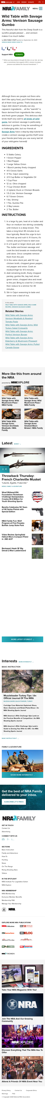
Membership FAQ (8, 913)
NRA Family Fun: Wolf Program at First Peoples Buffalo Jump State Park (13, 523)
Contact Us (6, 841)
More (16, 444)
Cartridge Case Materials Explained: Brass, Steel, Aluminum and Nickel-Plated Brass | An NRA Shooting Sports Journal (21, 708)
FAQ (13, 1107)
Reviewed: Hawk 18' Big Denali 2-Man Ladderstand (14, 549)
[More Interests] (32, 662)
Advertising (6, 845)
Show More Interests (27, 774)
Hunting (5, 873)
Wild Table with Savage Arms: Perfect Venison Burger (19, 333)
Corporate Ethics (31, 1104)
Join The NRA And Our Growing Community (17, 1033)
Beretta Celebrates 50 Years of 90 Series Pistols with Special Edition (14, 509)
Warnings (5, 1107)
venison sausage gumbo (21, 307)
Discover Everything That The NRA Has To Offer (22, 1064)
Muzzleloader (9, 701)
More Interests (25, 662)
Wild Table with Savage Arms (16, 305)
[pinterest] (14, 47)
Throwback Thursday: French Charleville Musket (21, 477)
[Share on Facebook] (4, 47)
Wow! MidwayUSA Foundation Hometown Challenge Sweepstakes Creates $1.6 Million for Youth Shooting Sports (13, 497)
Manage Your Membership (11, 917)
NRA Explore (6, 898)
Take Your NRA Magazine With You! (19, 1003)
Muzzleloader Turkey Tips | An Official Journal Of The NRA (20, 697)
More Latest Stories (27, 639)
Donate (31, 2)
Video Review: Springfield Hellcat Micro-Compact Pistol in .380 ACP (15, 537)
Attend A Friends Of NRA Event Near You (22, 1094)
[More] (19, 444)
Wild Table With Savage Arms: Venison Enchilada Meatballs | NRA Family (10, 426)
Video (14, 42)
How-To (19, 42)
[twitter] (9, 47)
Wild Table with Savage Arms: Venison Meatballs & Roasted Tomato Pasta (19, 318)
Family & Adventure (14, 486)
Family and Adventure (10, 866)
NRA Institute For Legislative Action (15, 895)
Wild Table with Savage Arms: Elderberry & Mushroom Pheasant (21, 339)
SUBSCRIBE (14, 801)
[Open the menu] (40, 8)
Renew (24, 2)
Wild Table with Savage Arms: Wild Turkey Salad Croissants (21, 326)
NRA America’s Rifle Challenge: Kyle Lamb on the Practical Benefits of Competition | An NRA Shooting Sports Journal (22, 718)
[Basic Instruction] (17, 738)
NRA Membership (8, 907)
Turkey (30, 701)
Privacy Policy (6, 1104)
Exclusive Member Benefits (12, 910)
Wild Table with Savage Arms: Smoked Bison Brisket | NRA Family (33, 425)
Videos (4, 42)
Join (18, 2)
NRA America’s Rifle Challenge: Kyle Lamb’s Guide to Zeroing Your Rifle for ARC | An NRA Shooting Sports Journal (21, 728)
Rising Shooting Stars (10, 883)
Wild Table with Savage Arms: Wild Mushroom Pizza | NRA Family (10, 402)
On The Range (7, 880)
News (9, 42)
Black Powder (20, 701)
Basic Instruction (11, 666)
